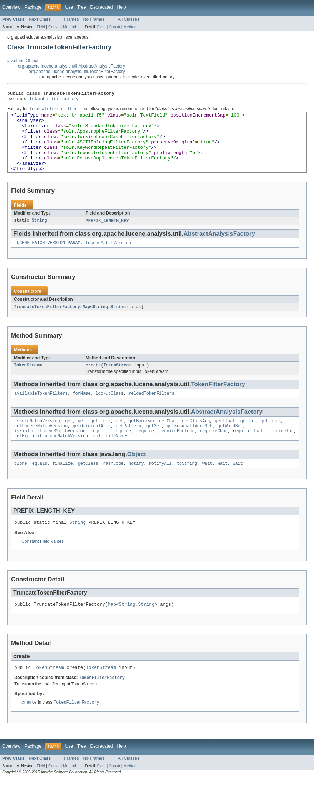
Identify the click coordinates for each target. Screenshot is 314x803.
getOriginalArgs (92, 444)
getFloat (225, 439)
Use (69, 7)
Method (69, 27)
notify (136, 484)
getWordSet (230, 444)
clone (20, 484)
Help (121, 7)
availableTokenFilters (41, 410)
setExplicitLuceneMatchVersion (51, 456)
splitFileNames (111, 456)
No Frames (94, 19)
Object (136, 474)
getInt (248, 439)
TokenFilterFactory (54, 100)
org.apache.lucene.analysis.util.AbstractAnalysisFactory (71, 66)
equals (40, 484)
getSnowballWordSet (189, 444)
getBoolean (141, 439)
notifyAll (160, 484)
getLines (270, 439)
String (39, 235)
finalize (63, 484)
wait (207, 484)
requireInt (281, 450)
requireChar (214, 450)
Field (40, 27)
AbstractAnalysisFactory (219, 248)
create (93, 381)
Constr (54, 27)
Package (33, 7)
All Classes (128, 19)
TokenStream (28, 381)
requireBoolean (177, 450)
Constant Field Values (42, 563)
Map (86, 322)
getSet (154, 444)
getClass (88, 484)
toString (187, 484)
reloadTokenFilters (151, 410)
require (99, 450)
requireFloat (248, 450)
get (69, 439)
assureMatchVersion (37, 439)
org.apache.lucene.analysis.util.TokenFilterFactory (77, 71)
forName (81, 410)
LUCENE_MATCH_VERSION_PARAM (47, 258)
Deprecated (101, 7)
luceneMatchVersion (108, 258)
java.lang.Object (22, 60)
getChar (168, 439)
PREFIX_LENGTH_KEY (107, 235)
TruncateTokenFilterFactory (47, 322)
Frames (71, 19)
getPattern (128, 444)
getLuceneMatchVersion (41, 444)
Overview (11, 7)
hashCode (113, 484)
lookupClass (109, 410)
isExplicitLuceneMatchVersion (49, 450)
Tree (81, 7)
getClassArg (196, 439)
